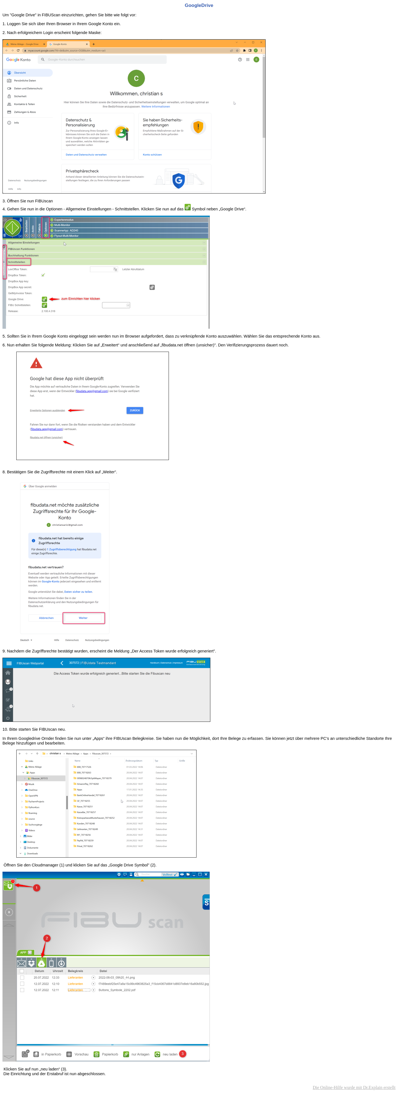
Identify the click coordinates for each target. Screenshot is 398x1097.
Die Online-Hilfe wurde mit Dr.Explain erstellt (354, 1087)
